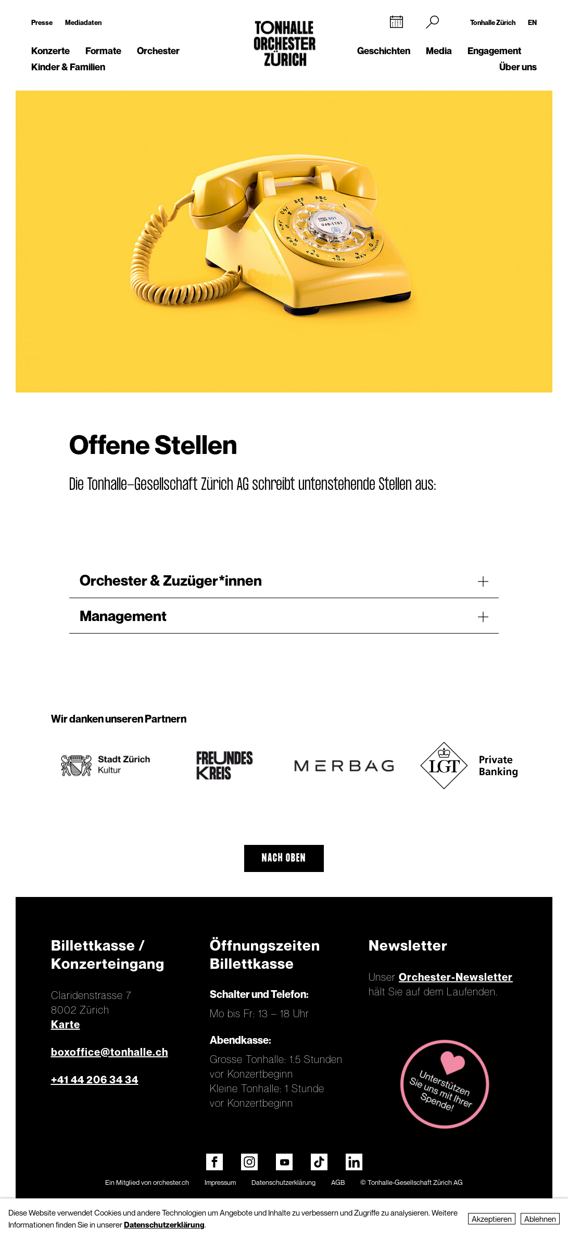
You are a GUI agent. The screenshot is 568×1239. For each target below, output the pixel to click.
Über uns (518, 66)
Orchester (158, 50)
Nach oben (284, 858)
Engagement (494, 50)
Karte (65, 1024)
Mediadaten (83, 22)
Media (439, 50)
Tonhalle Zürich (492, 22)
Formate (103, 50)
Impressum (220, 1182)
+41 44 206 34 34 (94, 1079)
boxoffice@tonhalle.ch (109, 1052)
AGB (338, 1182)
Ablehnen (540, 1218)
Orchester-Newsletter (456, 977)
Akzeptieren (492, 1218)
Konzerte (50, 50)
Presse (42, 22)
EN (532, 22)
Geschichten (383, 50)
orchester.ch (171, 1182)
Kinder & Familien (68, 66)
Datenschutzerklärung (283, 1182)
